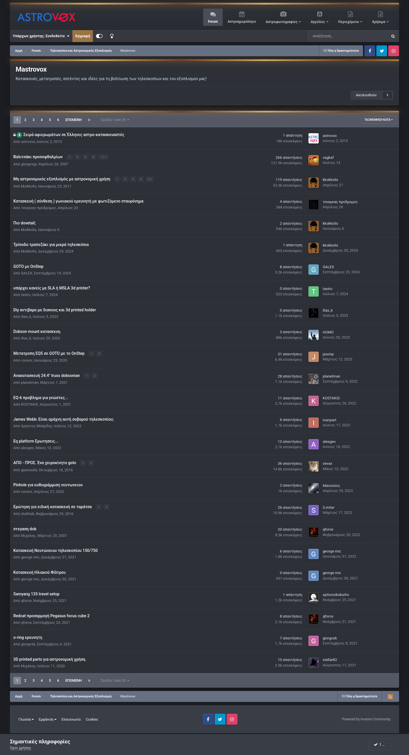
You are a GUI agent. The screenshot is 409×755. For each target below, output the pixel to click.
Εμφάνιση (48, 718)
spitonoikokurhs (336, 594)
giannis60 (29, 469)
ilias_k (26, 316)
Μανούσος (331, 485)
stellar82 (330, 659)
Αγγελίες (318, 22)
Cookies (92, 718)
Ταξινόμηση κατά (378, 119)
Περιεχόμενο (349, 22)
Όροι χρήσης (20, 748)
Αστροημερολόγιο (242, 22)
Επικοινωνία (71, 718)
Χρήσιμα (379, 22)
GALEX (26, 272)
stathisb (27, 513)
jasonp (328, 354)
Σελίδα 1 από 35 (115, 120)
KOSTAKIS (29, 403)
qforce (328, 528)
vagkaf (328, 157)
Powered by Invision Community (366, 718)
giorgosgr (29, 164)
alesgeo (27, 447)
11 (104, 157)
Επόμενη (73, 120)
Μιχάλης (28, 534)
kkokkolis (28, 185)
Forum (213, 22)
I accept (383, 744)
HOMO (328, 332)
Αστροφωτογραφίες (282, 22)
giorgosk (28, 643)
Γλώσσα (26, 718)
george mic (30, 556)
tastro (26, 294)
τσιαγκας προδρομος (38, 207)
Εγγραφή (82, 36)
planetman (30, 382)
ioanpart (329, 419)
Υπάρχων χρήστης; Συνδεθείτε (41, 36)
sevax (327, 463)
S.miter (328, 506)
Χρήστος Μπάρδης (36, 425)
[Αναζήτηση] (331, 36)
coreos (26, 360)
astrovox (28, 141)
